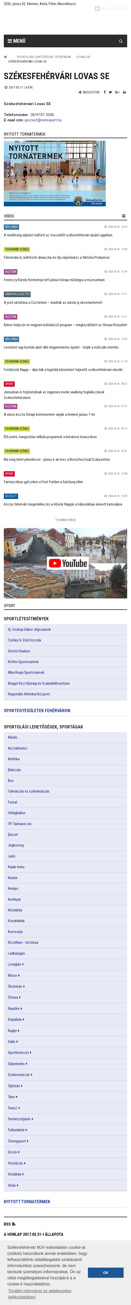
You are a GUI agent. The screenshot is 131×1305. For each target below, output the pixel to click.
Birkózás (14, 770)
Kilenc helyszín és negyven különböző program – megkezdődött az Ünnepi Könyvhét (65, 325)
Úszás (12, 1152)
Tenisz (12, 1108)
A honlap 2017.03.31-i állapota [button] (33, 1234)
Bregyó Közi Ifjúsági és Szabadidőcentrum (39, 683)
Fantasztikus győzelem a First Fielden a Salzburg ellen (43, 482)
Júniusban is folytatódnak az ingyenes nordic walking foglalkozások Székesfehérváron (54, 395)
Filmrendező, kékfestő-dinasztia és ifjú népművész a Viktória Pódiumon (57, 257)
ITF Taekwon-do (20, 824)
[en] (103, 8)
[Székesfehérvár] (51, 23)
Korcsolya (15, 931)
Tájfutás (14, 1086)
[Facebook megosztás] (105, 92)
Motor (12, 975)
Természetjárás (19, 1119)
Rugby (12, 1030)
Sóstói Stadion (19, 651)
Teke (11, 1097)
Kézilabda (15, 910)
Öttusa (13, 997)
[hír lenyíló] (123, 216)
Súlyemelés (16, 1064)
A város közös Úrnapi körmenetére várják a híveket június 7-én (49, 414)
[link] (65, 173)
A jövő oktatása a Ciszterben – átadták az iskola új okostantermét (53, 302)
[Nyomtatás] (124, 92)
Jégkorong (16, 845)
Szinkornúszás (19, 1074)
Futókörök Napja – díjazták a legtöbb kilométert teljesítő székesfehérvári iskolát (63, 369)
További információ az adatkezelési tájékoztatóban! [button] (39, 1294)
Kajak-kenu (16, 867)
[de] (114, 8)
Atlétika (14, 759)
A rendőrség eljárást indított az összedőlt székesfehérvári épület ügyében (58, 235)
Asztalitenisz (18, 748)
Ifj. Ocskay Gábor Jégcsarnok (29, 629)
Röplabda (15, 1019)
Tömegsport (17, 1141)
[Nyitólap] (5, 57)
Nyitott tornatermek (27, 1201)
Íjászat (13, 834)
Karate (13, 878)
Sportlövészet (18, 1052)
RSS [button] (7, 1224)
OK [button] (106, 1273)
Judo (11, 856)
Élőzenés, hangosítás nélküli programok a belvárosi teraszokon (50, 437)
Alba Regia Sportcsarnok (26, 672)
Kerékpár (14, 899)
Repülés (14, 1008)
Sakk (11, 1041)
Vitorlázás (15, 1163)
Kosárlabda (16, 921)
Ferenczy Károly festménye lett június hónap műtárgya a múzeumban (54, 280)
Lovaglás (83, 57)
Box (11, 780)
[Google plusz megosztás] (117, 92)
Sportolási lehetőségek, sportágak (44, 57)
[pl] (108, 8)
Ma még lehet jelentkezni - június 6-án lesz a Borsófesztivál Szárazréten (57, 459)
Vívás (12, 1185)
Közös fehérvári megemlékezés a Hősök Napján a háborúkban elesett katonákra (63, 504)
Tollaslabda (16, 1130)
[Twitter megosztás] (110, 92)
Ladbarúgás (16, 953)
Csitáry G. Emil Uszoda (24, 640)
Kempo (13, 888)
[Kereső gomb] (120, 41)
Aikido (12, 737)
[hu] (97, 8)
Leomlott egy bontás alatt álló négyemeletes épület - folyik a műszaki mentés (61, 347)
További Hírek (65, 520)
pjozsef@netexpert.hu (43, 120)
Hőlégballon (16, 813)
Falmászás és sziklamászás (28, 791)
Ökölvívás (15, 986)
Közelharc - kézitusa (23, 942)
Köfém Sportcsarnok (23, 661)
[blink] (125, 8)
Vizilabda (14, 1174)
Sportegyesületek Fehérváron (37, 710)
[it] (120, 8)
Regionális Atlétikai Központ (29, 694)
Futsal (12, 802)
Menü (16, 41)
